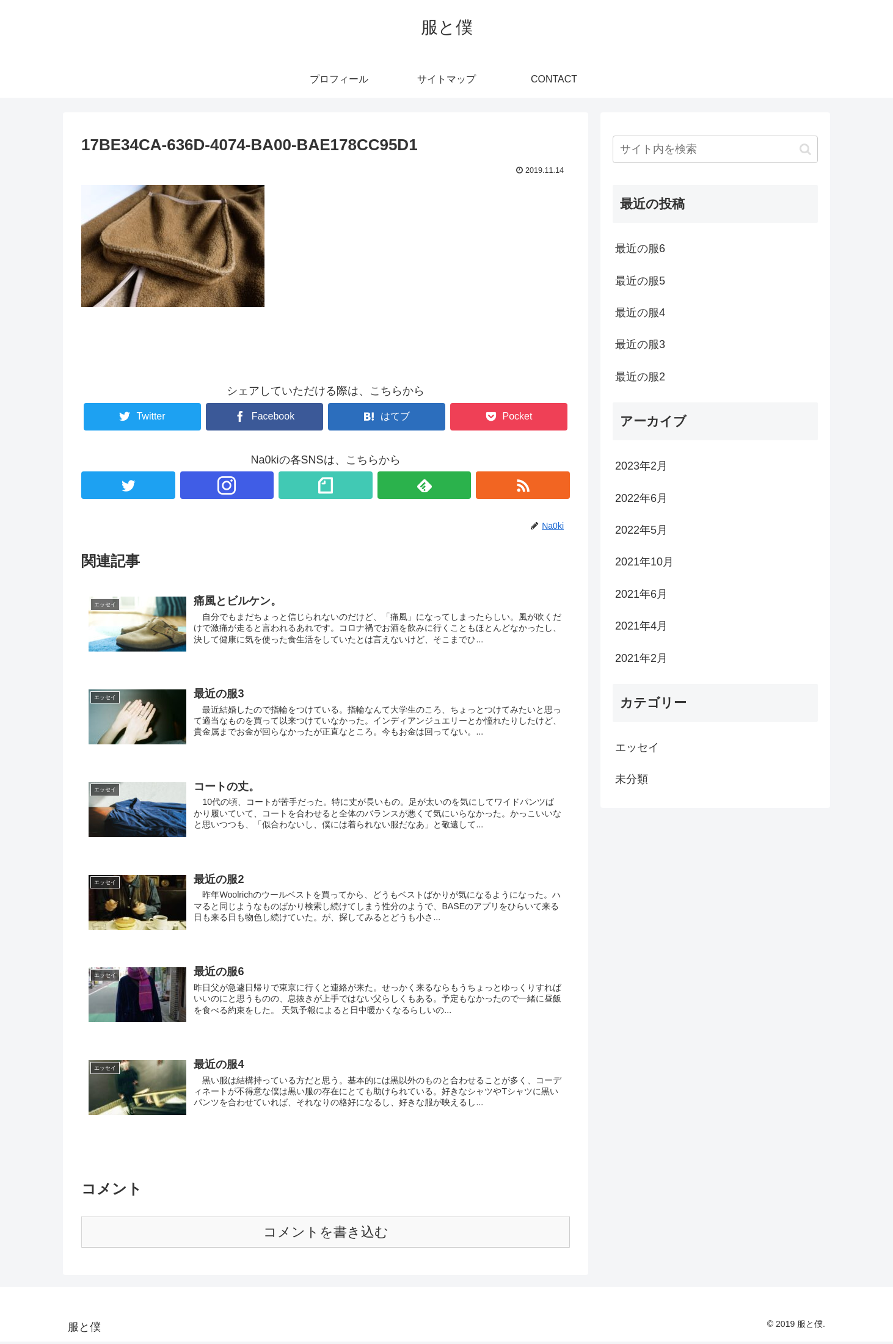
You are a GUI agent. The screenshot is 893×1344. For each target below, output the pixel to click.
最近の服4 (640, 313)
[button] (805, 149)
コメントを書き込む (325, 1233)
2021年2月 (641, 658)
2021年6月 (641, 594)
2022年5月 (641, 530)
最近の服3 (640, 344)
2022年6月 (641, 498)
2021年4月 (641, 626)
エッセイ (637, 747)
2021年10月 (644, 562)
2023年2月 (641, 466)
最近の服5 (640, 281)
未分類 (631, 779)
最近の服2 (640, 377)
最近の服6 (640, 248)
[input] (715, 149)
